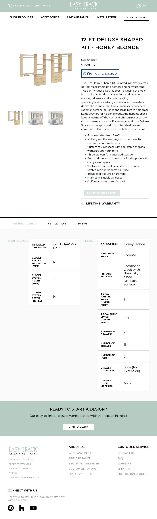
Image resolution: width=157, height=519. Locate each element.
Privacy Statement (19, 468)
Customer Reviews (82, 468)
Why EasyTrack (80, 453)
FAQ (120, 458)
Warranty (125, 463)
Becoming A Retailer (84, 463)
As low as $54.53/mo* (106, 74)
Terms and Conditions (21, 459)
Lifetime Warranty (100, 203)
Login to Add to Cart (102, 192)
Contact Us (126, 453)
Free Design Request (133, 474)
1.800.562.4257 (19, 5)
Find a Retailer (78, 17)
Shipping (124, 468)
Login (142, 6)
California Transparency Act (25, 477)
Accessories (50, 17)
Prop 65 (13, 473)
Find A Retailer (80, 458)
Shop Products (21, 17)
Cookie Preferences (20, 464)
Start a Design (137, 17)
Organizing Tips (80, 474)
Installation (106, 17)
